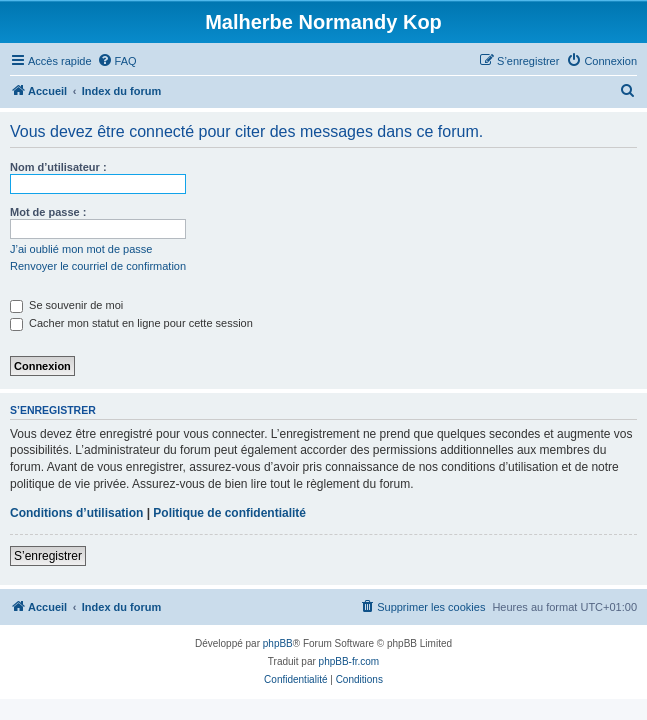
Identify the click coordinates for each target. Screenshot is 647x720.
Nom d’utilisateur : (58, 167)
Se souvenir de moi (66, 305)
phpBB (278, 643)
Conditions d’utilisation (76, 513)
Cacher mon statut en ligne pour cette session (131, 323)
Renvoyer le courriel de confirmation (98, 266)
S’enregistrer (48, 556)
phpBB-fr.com (349, 661)
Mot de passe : (48, 212)
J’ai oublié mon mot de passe (81, 249)
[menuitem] (117, 61)
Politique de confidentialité (229, 513)
